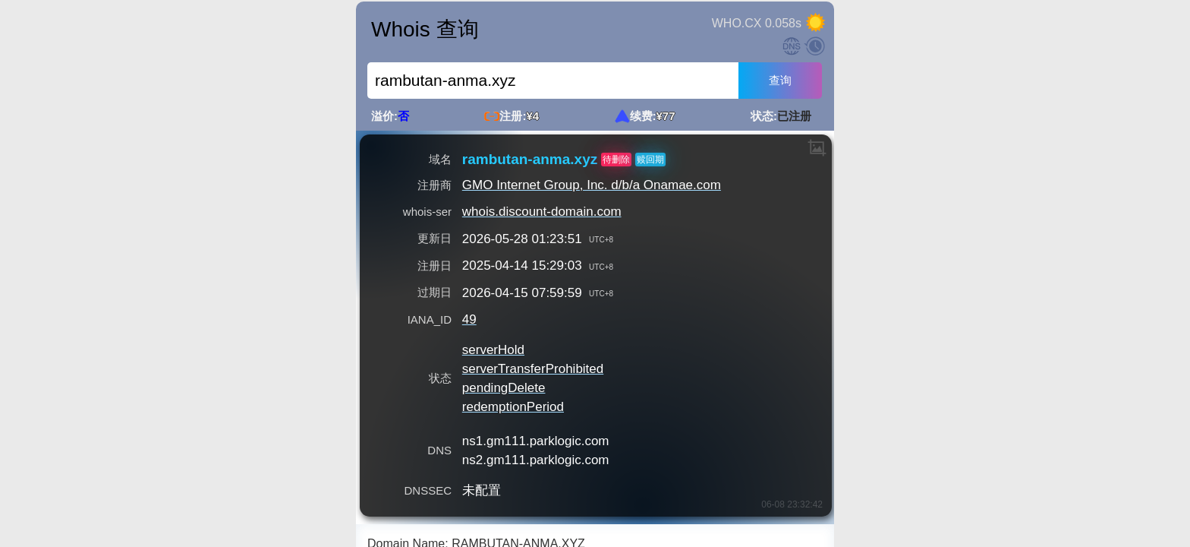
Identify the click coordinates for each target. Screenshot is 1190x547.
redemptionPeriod (513, 407)
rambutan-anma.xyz (529, 159)
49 (469, 319)
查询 (780, 80)
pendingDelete (504, 388)
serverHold (493, 350)
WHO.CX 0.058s (756, 23)
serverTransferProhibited (532, 369)
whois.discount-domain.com (542, 211)
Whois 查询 (425, 29)
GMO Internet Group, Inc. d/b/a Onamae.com (591, 185)
